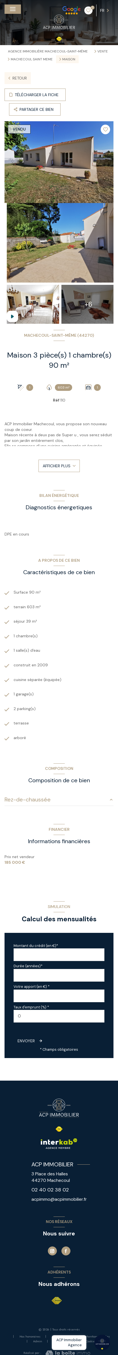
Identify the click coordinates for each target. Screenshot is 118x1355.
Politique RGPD (63, 1341)
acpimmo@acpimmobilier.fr (59, 1199)
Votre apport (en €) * (32, 986)
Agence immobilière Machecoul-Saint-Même (48, 51)
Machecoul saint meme (32, 59)
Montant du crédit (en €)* (36, 945)
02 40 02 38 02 (50, 1189)
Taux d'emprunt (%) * (31, 1007)
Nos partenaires (63, 1336)
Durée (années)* (28, 966)
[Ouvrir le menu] (13, 9)
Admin (37, 1341)
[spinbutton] (59, 1016)
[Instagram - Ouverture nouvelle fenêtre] (52, 1250)
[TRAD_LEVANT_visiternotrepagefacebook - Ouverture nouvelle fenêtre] (65, 1250)
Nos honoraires (30, 1336)
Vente (102, 51)
